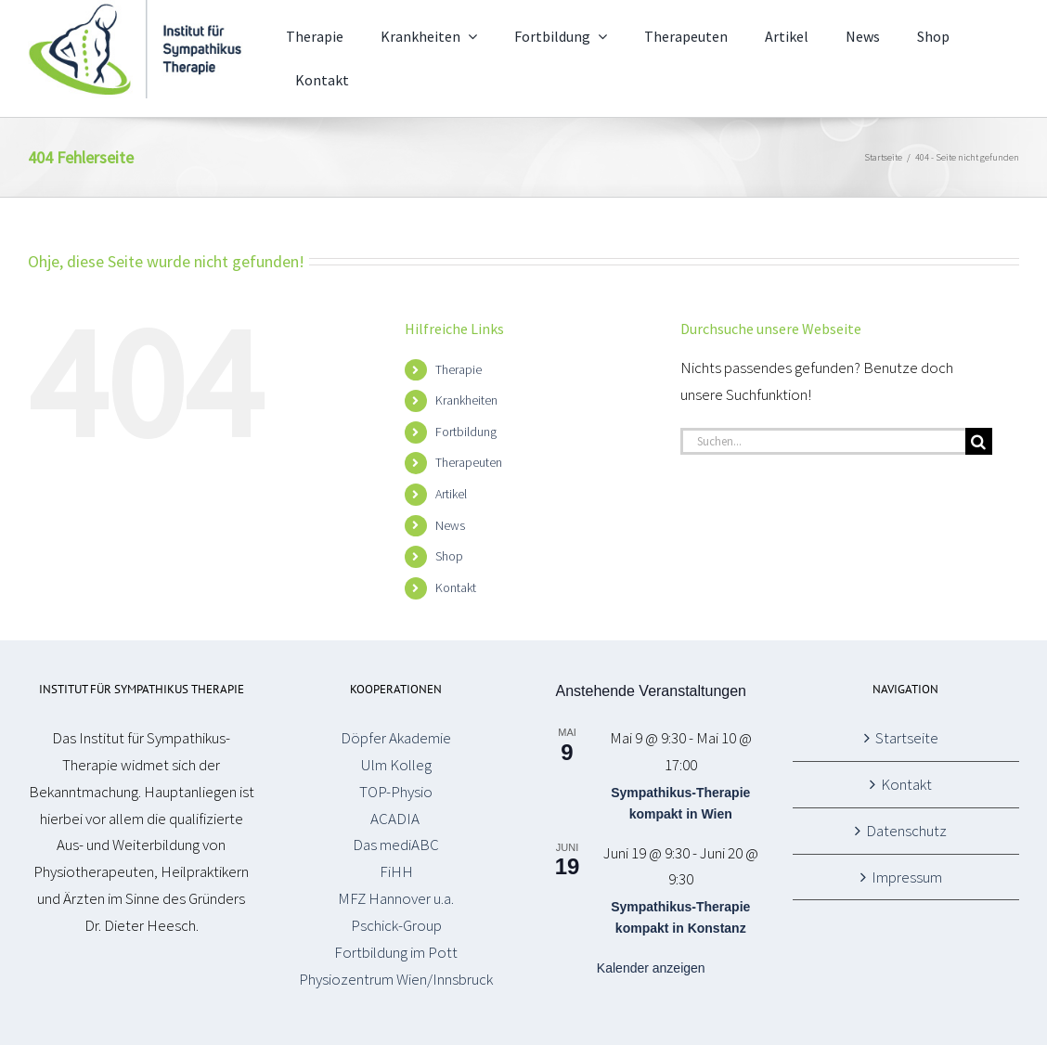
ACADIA (396, 818)
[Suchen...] (822, 441)
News (450, 525)
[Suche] (978, 441)
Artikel (451, 493)
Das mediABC (396, 844)
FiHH (396, 871)
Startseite (906, 738)
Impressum (907, 877)
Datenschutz (906, 830)
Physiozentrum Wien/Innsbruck (396, 979)
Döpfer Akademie (396, 738)
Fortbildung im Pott (396, 952)
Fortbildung (466, 431)
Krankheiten (466, 400)
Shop (449, 556)
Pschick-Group (396, 925)
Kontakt (455, 587)
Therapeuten (468, 462)
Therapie (458, 369)
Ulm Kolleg (396, 765)
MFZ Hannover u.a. (396, 898)
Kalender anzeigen (651, 968)
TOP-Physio (396, 791)
